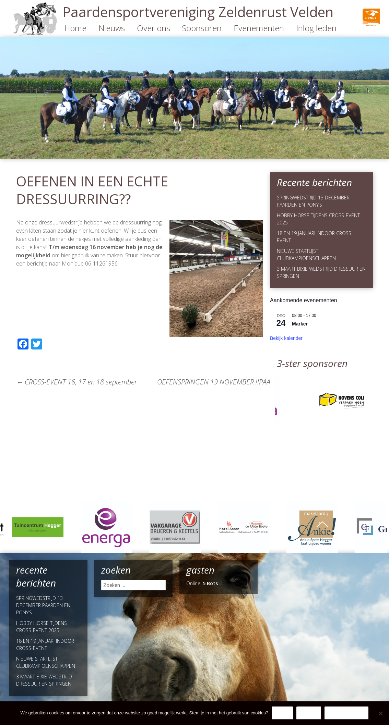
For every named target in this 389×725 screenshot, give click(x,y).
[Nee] (380, 713)
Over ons (153, 28)
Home (75, 28)
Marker (300, 324)
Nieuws (111, 28)
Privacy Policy (347, 712)
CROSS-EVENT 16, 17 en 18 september (76, 381)
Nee (309, 712)
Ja (282, 712)
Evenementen (259, 28)
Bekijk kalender (286, 338)
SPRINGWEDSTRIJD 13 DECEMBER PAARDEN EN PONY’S (43, 605)
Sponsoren (202, 28)
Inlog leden (316, 28)
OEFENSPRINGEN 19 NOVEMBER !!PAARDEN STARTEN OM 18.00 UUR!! (265, 381)
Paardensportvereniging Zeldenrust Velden (197, 11)
